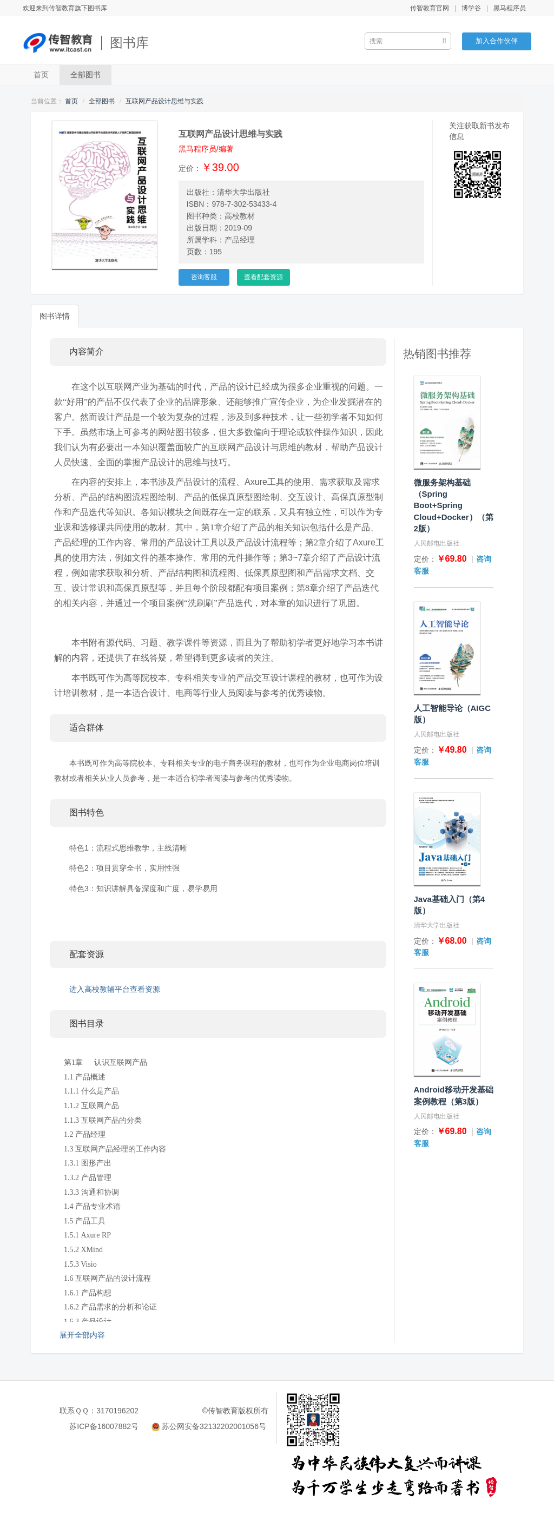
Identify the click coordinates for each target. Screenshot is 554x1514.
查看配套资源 (263, 277)
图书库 (129, 42)
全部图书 (85, 74)
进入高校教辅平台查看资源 (114, 989)
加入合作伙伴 (497, 41)
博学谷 (471, 8)
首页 (41, 74)
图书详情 (54, 316)
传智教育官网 (429, 8)
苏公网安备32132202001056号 (214, 1426)
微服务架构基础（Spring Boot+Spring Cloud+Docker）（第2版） (453, 506)
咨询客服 (204, 277)
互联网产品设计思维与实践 (164, 101)
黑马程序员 (509, 8)
